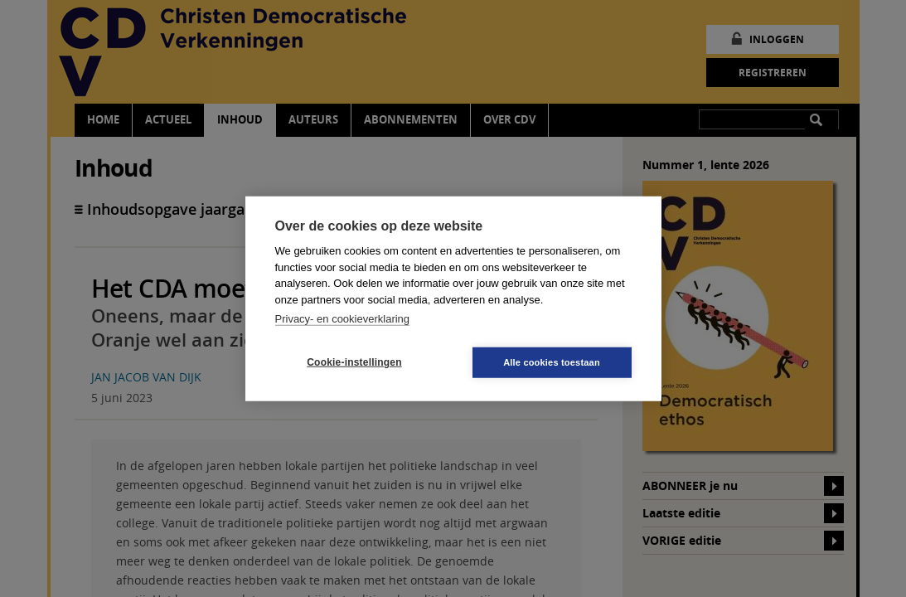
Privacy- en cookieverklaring (342, 319)
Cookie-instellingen (354, 362)
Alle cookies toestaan (551, 361)
